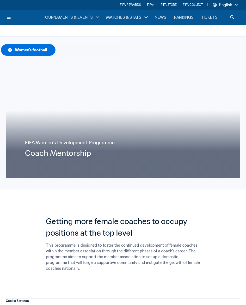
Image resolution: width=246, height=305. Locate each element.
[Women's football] (28, 50)
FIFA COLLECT (193, 4)
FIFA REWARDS (130, 4)
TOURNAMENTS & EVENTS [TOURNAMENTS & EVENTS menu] (71, 17)
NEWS (160, 17)
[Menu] (9, 17)
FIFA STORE (169, 4)
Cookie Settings (17, 301)
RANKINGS (183, 17)
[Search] (232, 17)
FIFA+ (150, 4)
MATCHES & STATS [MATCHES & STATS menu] (127, 17)
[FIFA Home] (24, 17)
